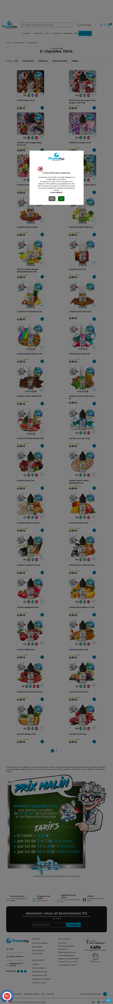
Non (52, 199)
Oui (61, 199)
